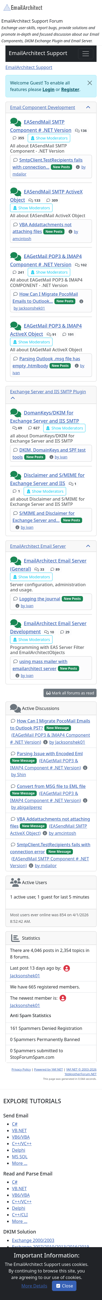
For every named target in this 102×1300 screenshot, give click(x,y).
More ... (19, 1163)
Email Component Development (42, 107)
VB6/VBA (21, 1137)
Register (70, 89)
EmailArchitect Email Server (38, 546)
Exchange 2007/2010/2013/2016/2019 (50, 1247)
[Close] (89, 82)
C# (14, 1124)
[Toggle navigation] (85, 53)
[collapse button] (88, 107)
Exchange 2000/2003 (33, 1240)
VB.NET (19, 1130)
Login (48, 89)
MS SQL (19, 1157)
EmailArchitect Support (38, 53)
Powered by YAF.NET (48, 1069)
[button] (16, 122)
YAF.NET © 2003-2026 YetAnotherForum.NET (81, 1071)
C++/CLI (20, 1215)
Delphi (18, 1150)
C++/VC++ (22, 1144)
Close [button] (64, 1286)
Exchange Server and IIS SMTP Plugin (48, 392)
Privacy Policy (21, 1069)
